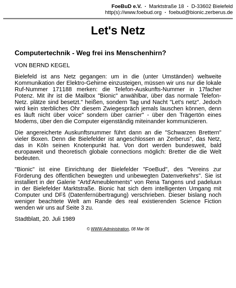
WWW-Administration (110, 229)
